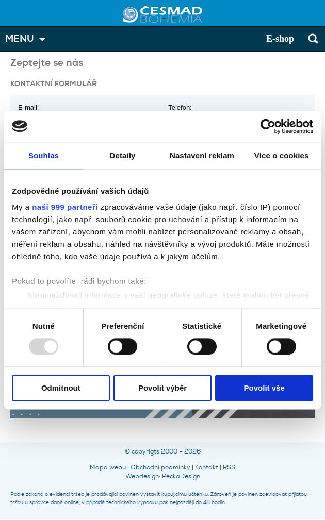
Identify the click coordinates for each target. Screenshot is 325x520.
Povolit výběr (162, 387)
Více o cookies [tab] (281, 155)
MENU (19, 39)
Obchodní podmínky (160, 467)
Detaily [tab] (123, 155)
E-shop (280, 38)
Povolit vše (264, 387)
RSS (229, 467)
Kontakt (206, 467)
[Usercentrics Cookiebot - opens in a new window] (268, 126)
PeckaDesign (181, 476)
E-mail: (28, 107)
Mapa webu (108, 467)
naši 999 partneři (65, 207)
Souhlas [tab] (43, 155)
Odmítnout (60, 387)
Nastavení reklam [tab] (202, 155)
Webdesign (142, 476)
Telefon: (180, 107)
